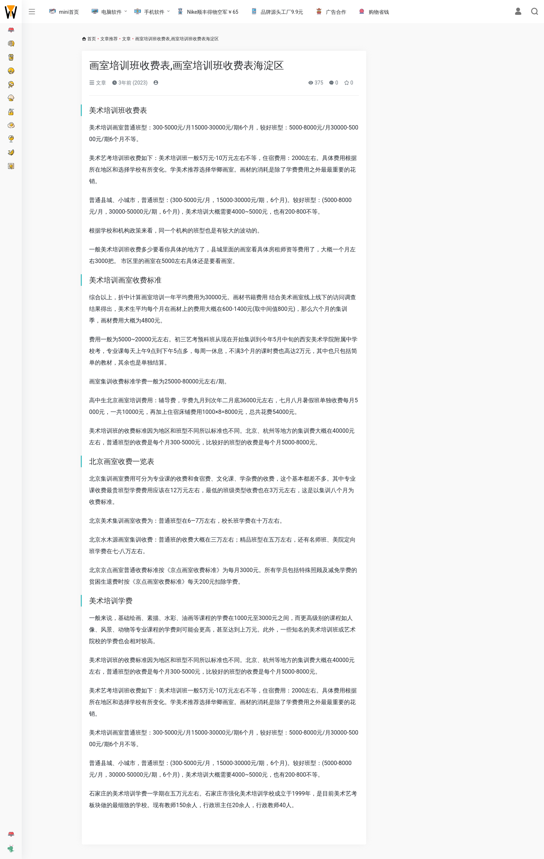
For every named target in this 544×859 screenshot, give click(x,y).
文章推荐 (109, 38)
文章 (126, 38)
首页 (91, 38)
